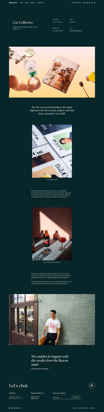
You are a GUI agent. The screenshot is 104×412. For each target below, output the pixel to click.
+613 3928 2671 (35, 396)
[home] (13, 3)
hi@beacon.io (34, 398)
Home (21, 2)
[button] (27, 2)
